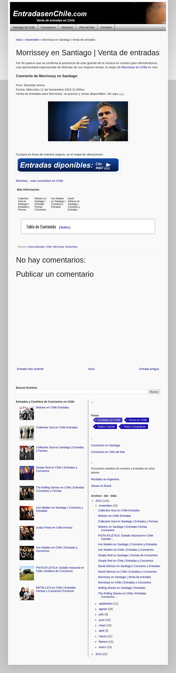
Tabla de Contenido (48, 226)
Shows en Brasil (101, 485)
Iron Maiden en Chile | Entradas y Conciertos (126, 549)
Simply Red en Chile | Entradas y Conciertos (125, 560)
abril (102, 630)
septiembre (106, 603)
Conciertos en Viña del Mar (108, 452)
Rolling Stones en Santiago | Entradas (121, 587)
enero (103, 647)
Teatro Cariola (106, 426)
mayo (102, 625)
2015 (98, 500)
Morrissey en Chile (135, 67)
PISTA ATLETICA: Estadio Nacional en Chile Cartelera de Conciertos (60, 569)
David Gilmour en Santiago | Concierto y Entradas (129, 566)
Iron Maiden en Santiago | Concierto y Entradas (127, 544)
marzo (103, 636)
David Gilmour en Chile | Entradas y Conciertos (127, 571)
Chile (49, 246)
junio (102, 620)
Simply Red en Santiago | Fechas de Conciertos (128, 555)
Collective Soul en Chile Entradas (57, 427)
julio (102, 614)
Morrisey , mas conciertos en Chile (39, 180)
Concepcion (48, 27)
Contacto (106, 27)
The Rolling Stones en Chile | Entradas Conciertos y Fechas (60, 489)
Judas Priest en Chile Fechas (54, 527)
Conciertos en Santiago (105, 445)
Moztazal (67, 27)
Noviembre (32, 39)
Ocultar (64, 227)
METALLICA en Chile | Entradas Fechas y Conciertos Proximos (56, 589)
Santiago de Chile (24, 27)
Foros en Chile (138, 420)
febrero (103, 641)
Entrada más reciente (30, 369)
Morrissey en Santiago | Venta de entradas (124, 577)
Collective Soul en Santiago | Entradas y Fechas (128, 521)
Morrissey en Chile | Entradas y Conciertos (124, 582)
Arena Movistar (36, 246)
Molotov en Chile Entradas (52, 407)
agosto (103, 609)
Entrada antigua (149, 369)
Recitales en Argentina (105, 479)
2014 (98, 654)
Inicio (19, 39)
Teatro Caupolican (134, 426)
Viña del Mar (87, 27)
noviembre (106, 505)
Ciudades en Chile (109, 420)
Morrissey (58, 246)
